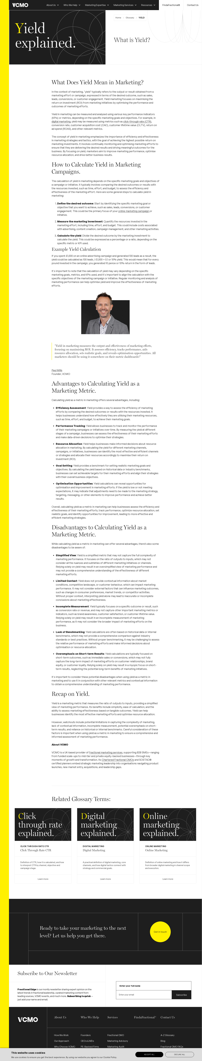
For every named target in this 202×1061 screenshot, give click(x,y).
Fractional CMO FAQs (172, 1046)
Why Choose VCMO (64, 1046)
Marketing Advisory (117, 1041)
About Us (60, 1017)
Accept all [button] (149, 1054)
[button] (52, 5)
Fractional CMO (115, 1035)
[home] (20, 5)
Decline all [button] (179, 1054)
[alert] (101, 1054)
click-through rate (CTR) (137, 121)
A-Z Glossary (167, 1035)
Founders (86, 1035)
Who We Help (90, 1017)
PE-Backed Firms (90, 1046)
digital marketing (61, 121)
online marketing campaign (134, 211)
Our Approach (61, 1041)
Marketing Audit (115, 1046)
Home (118, 17)
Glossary (130, 17)
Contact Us (192, 5)
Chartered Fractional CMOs (118, 759)
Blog (163, 1041)
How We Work (61, 1035)
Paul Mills (57, 370)
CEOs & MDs (87, 1041)
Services (112, 1017)
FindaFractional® (171, 5)
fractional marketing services (105, 752)
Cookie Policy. (110, 1057)
